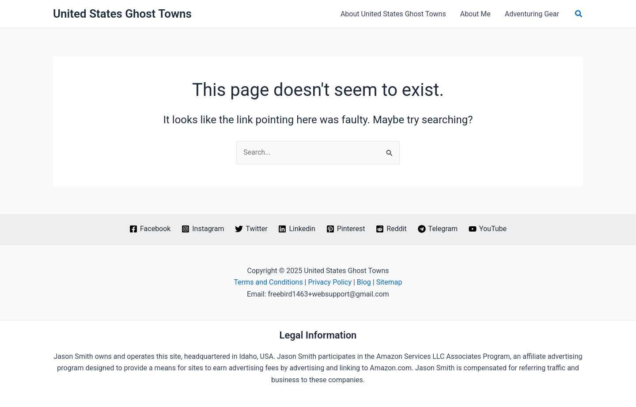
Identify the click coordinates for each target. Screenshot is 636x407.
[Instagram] (203, 229)
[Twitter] (251, 229)
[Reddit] (391, 229)
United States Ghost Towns (122, 13)
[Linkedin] (297, 229)
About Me (475, 14)
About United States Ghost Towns (393, 14)
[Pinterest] (345, 229)
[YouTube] (487, 229)
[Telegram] (437, 229)
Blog (364, 282)
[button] (579, 13)
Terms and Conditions (268, 282)
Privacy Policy (330, 282)
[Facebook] (150, 229)
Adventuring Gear (532, 14)
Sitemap (389, 282)
